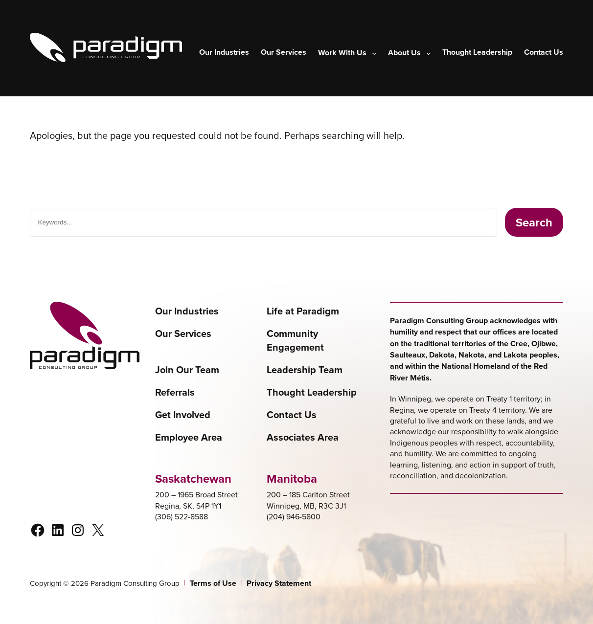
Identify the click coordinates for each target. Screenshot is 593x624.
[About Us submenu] (409, 53)
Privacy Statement (279, 583)
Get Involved (182, 415)
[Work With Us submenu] (347, 53)
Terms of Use (213, 583)
